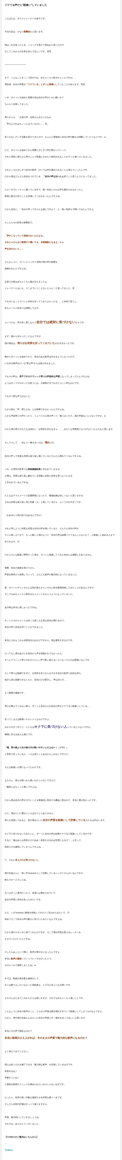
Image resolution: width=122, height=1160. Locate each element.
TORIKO (9, 1150)
